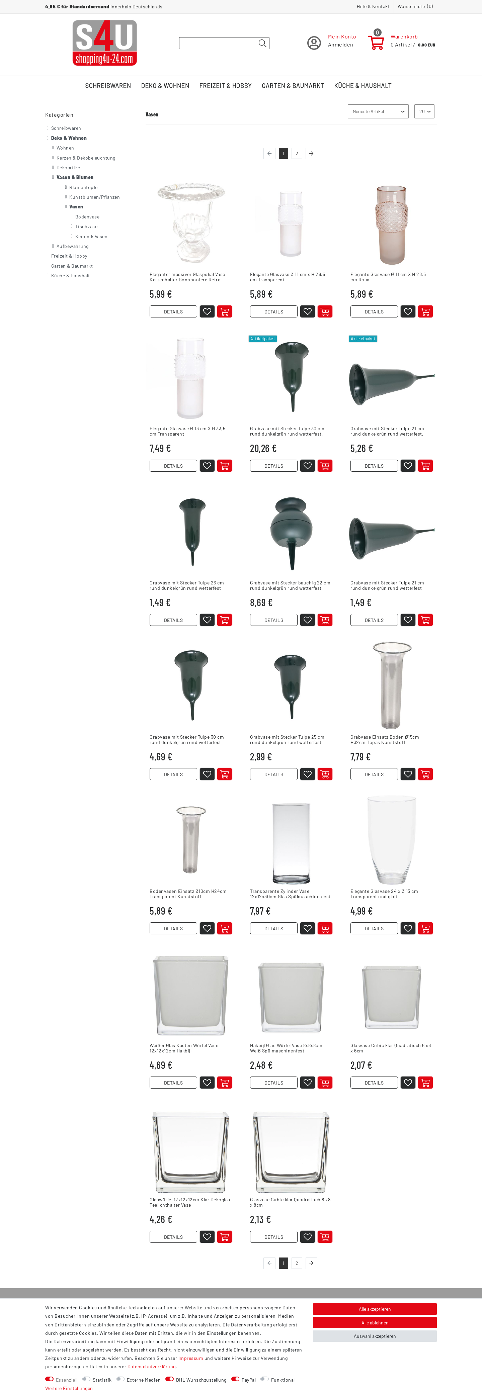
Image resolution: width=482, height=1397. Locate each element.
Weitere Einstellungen (69, 1388)
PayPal (249, 1380)
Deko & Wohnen (165, 85)
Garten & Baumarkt (293, 85)
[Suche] (262, 43)
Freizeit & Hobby (225, 85)
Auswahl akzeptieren (375, 1336)
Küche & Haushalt (363, 85)
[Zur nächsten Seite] (312, 154)
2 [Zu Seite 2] (297, 153)
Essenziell (67, 1380)
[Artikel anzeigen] (425, 620)
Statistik (102, 1380)
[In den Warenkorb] (224, 311)
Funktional (283, 1380)
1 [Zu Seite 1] (284, 153)
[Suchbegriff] (224, 43)
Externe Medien (144, 1380)
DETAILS (173, 311)
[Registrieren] (331, 43)
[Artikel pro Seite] (424, 111)
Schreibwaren (108, 85)
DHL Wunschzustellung (201, 1380)
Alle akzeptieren (375, 1309)
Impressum (191, 1358)
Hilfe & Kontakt (373, 6)
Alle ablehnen (375, 1322)
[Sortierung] (378, 111)
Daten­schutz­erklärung (152, 1366)
